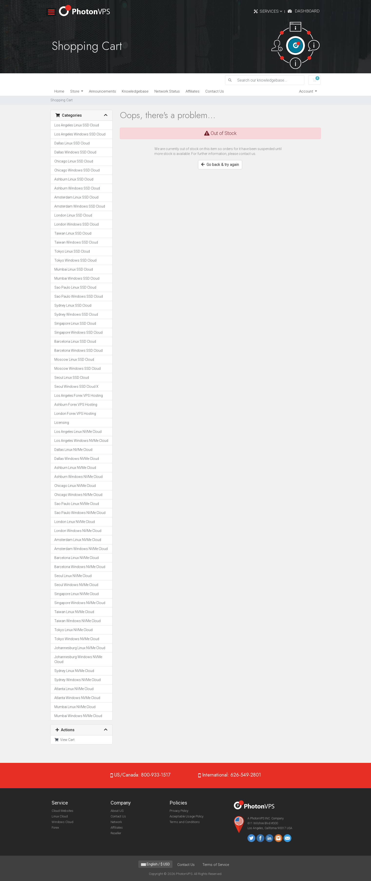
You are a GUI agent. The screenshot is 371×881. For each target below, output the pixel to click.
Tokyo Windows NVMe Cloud (76, 639)
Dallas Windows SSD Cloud (75, 152)
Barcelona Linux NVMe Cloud (76, 558)
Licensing (61, 423)
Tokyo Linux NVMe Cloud (73, 630)
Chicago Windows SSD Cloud (77, 170)
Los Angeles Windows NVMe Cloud (81, 441)
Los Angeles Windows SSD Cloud (79, 134)
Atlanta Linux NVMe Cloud (74, 689)
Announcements (102, 91)
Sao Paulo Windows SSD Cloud (78, 296)
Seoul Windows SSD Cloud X (76, 386)
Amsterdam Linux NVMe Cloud (77, 540)
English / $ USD (155, 864)
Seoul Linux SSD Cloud (71, 377)
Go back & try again (220, 164)
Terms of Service (215, 865)
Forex (55, 827)
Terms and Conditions (185, 822)
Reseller (116, 833)
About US (117, 811)
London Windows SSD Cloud (76, 224)
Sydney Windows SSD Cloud (76, 314)
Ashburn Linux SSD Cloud (73, 179)
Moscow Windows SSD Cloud (77, 368)
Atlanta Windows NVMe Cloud (77, 698)
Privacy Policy (179, 811)
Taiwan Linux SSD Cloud (72, 233)
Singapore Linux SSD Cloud (75, 323)
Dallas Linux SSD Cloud (72, 143)
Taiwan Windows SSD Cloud (76, 242)
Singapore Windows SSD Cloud (78, 332)
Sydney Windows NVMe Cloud (77, 680)
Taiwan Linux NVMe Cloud (74, 612)
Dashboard (307, 11)
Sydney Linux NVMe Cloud (74, 671)
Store (75, 91)
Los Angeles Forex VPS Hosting (78, 396)
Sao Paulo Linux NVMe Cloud (76, 504)
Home (59, 91)
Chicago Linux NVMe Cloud (75, 486)
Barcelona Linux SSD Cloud (75, 341)
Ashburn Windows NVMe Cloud (78, 477)
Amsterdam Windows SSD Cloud (79, 206)
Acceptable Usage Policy (186, 816)
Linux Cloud (60, 816)
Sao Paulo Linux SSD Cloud (75, 287)
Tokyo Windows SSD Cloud (75, 260)
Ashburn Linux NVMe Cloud (75, 468)
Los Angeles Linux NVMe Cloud (78, 432)
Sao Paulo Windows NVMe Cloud (79, 513)
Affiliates (193, 91)
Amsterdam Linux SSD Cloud (76, 197)
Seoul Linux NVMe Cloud (73, 576)
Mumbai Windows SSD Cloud (76, 278)
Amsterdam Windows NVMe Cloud (81, 549)
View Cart (64, 740)
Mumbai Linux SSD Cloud (73, 269)
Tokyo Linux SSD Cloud (72, 251)
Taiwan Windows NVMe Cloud (77, 621)
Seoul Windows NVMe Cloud (76, 585)
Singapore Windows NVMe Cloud (79, 603)
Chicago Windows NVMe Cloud (78, 495)
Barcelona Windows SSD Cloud (78, 350)
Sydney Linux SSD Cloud (72, 305)
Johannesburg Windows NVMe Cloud (78, 659)
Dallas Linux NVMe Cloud (73, 450)
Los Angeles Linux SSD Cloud (76, 125)
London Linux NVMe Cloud (74, 522)
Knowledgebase (135, 91)
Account (306, 91)
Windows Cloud (62, 822)
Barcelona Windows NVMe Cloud (79, 567)
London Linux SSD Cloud (73, 215)
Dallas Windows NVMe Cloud (76, 459)
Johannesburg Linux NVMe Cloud (79, 648)
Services (271, 11)
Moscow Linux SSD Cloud (74, 359)
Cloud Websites (62, 811)
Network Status (167, 91)
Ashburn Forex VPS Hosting (75, 405)
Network (116, 822)
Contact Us (214, 91)
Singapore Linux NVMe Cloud (76, 594)
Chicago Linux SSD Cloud (73, 161)
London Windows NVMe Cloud (77, 531)
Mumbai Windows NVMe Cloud (78, 716)
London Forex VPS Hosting (75, 414)
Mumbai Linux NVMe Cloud (74, 707)
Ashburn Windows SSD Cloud (77, 188)
